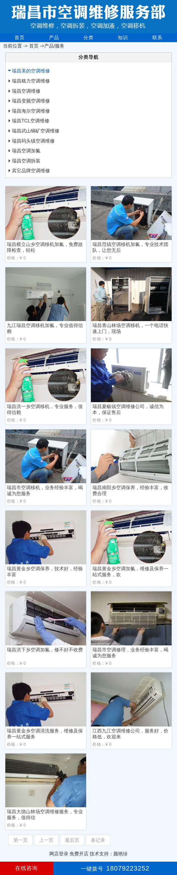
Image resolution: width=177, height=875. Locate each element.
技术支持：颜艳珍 (109, 853)
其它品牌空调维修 (31, 170)
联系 (157, 37)
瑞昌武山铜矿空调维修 (35, 130)
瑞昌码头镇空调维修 (33, 140)
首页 (20, 37)
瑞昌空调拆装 (26, 160)
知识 (123, 37)
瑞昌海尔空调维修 (31, 110)
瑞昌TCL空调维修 (30, 120)
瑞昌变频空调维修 (31, 100)
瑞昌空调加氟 (26, 150)
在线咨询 (26, 868)
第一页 (20, 840)
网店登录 (58, 853)
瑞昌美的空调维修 (31, 70)
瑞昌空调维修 (26, 91)
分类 (88, 37)
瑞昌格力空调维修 (31, 80)
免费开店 (78, 853)
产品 (54, 37)
